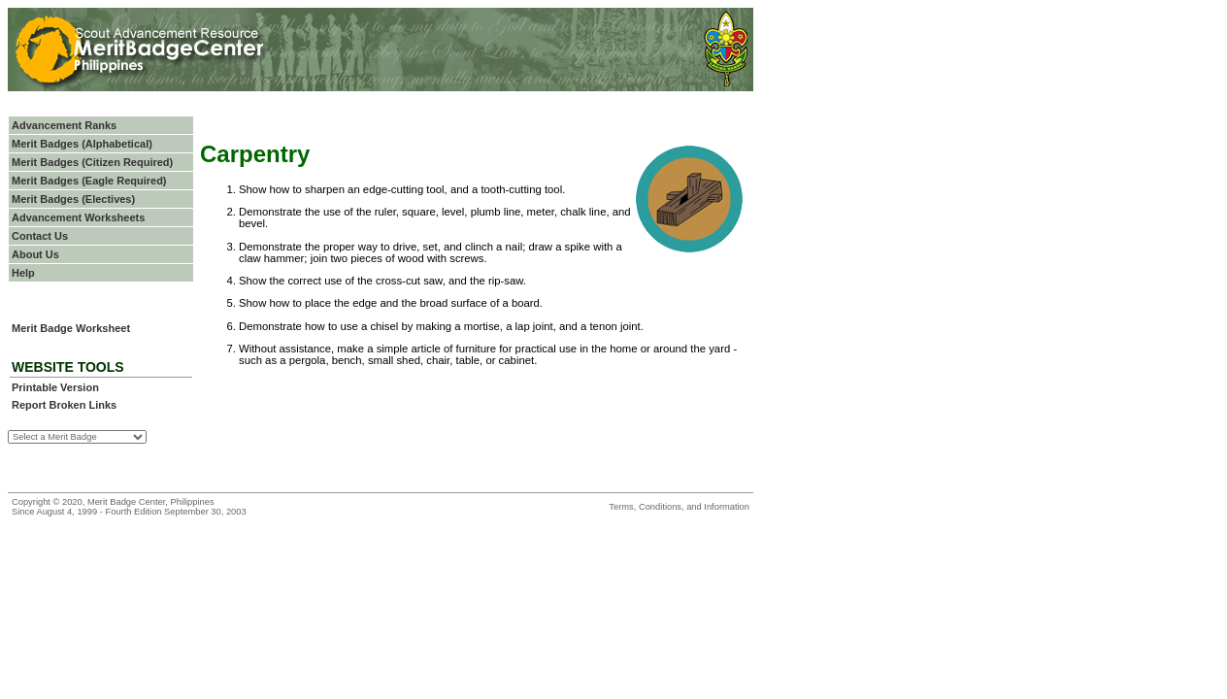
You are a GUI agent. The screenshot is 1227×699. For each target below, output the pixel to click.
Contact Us (40, 236)
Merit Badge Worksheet (71, 328)
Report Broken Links (64, 405)
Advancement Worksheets (78, 217)
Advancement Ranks (64, 125)
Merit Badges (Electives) (73, 199)
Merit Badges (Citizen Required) (92, 162)
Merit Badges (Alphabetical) (82, 144)
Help (23, 273)
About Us (35, 254)
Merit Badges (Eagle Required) (89, 180)
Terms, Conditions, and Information (679, 507)
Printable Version (55, 387)
